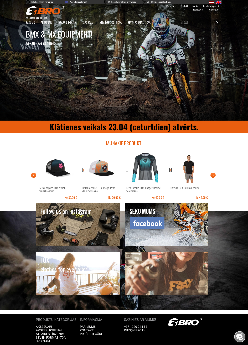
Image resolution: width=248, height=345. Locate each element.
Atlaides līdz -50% (111, 22)
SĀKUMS (30, 22)
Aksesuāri (47, 22)
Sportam (88, 22)
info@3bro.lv (135, 330)
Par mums (171, 6)
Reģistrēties (214, 9)
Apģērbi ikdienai (68, 22)
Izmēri (196, 6)
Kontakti (184, 6)
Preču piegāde (91, 334)
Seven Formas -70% (139, 22)
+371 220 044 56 (135, 326)
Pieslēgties (197, 9)
